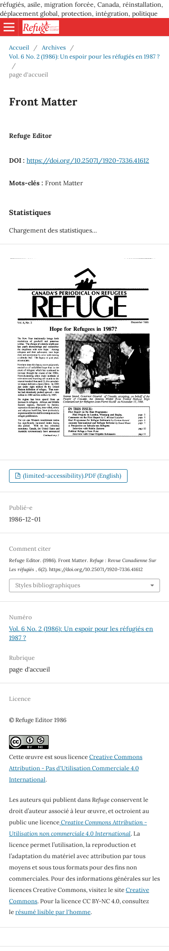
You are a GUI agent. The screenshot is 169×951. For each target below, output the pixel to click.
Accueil (19, 47)
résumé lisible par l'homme (53, 912)
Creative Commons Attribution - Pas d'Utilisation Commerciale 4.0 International (75, 768)
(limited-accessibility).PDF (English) (71, 476)
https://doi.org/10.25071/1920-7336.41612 (88, 160)
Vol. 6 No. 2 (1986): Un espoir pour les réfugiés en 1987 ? (84, 56)
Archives (54, 47)
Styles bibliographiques (47, 585)
